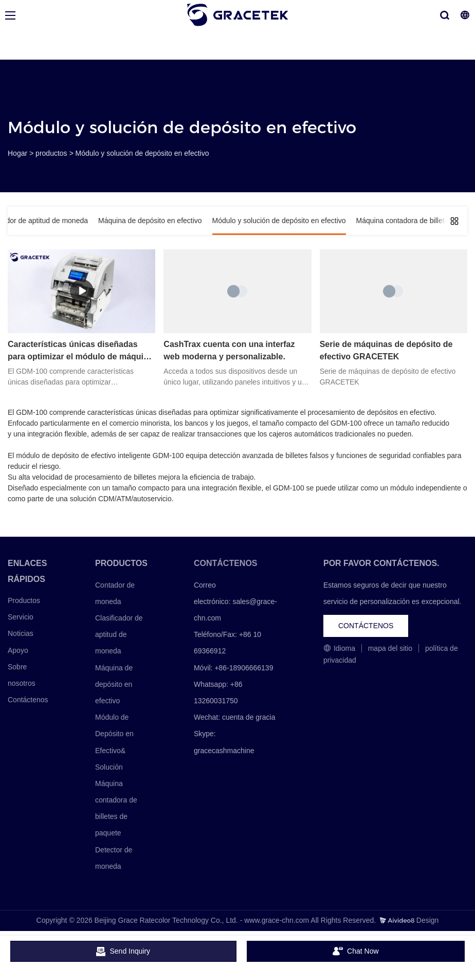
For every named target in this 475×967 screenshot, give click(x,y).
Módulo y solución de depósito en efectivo (142, 153)
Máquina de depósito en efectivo (114, 684)
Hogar (17, 153)
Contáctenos (28, 700)
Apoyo (18, 650)
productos (51, 153)
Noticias (20, 633)
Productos (24, 600)
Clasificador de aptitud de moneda (119, 634)
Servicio (20, 617)
